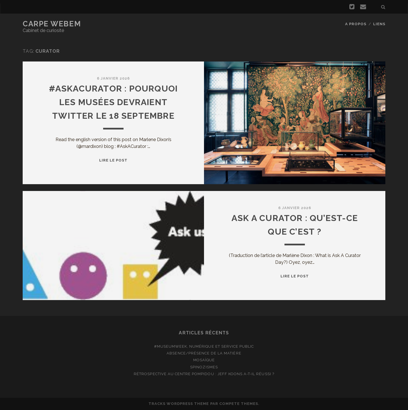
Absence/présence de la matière (204, 353)
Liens (379, 24)
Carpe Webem (52, 24)
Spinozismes (204, 367)
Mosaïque (204, 360)
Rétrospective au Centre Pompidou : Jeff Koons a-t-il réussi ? (204, 374)
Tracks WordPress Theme (178, 403)
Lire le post (113, 160)
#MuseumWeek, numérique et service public (204, 346)
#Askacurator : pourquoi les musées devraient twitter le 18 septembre (113, 102)
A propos (355, 24)
